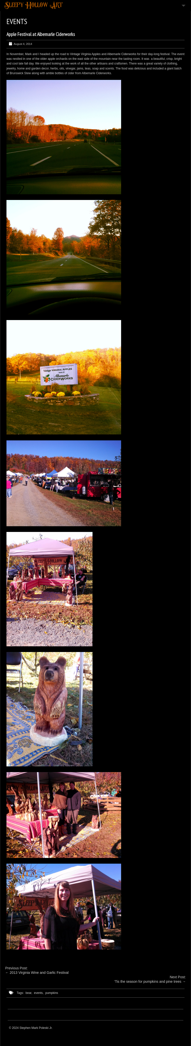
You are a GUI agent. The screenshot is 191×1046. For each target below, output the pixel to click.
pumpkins (51, 993)
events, (39, 993)
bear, (29, 993)
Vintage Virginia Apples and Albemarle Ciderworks (103, 54)
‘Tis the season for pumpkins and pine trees (147, 981)
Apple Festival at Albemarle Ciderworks (40, 34)
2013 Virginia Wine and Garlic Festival (39, 973)
